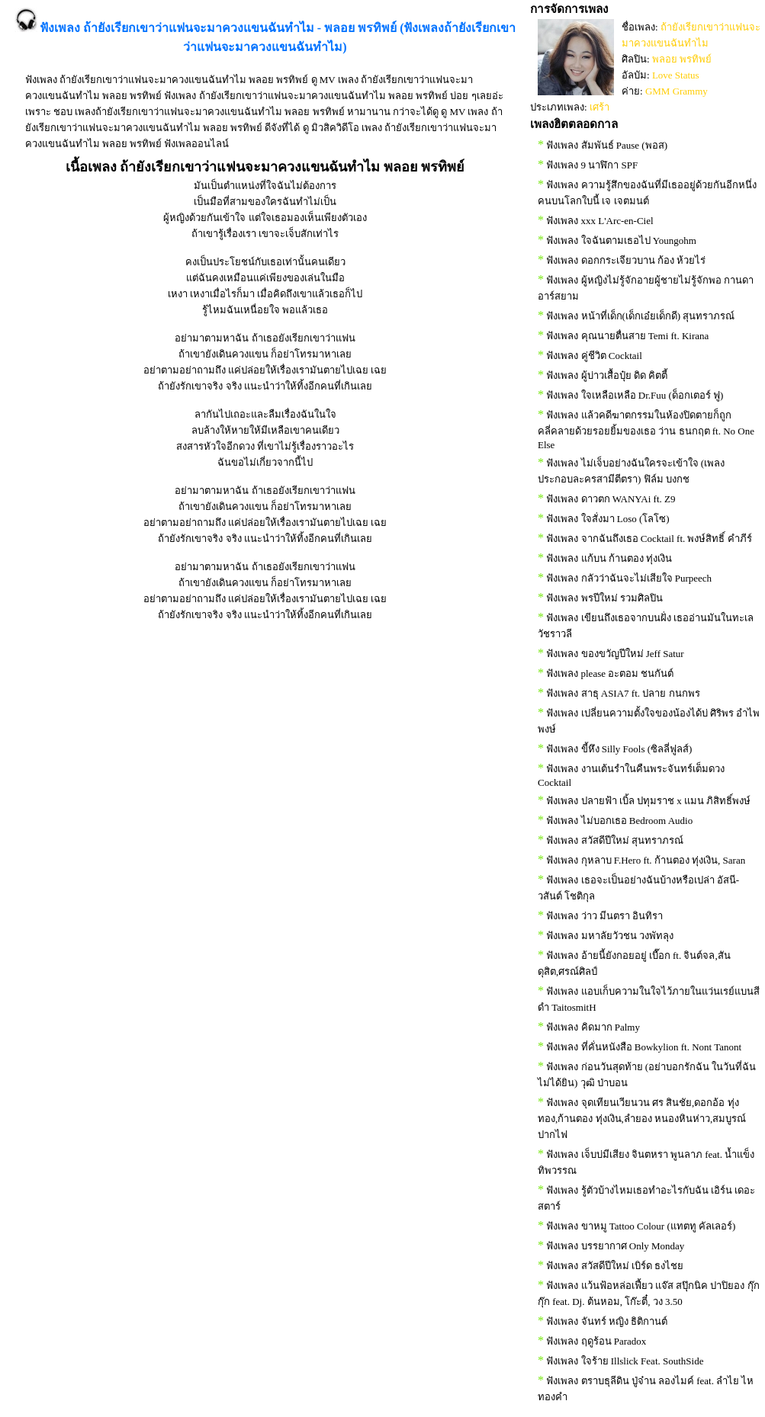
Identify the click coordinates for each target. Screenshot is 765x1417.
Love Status (675, 75)
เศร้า (599, 107)
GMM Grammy (676, 91)
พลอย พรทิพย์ (682, 59)
